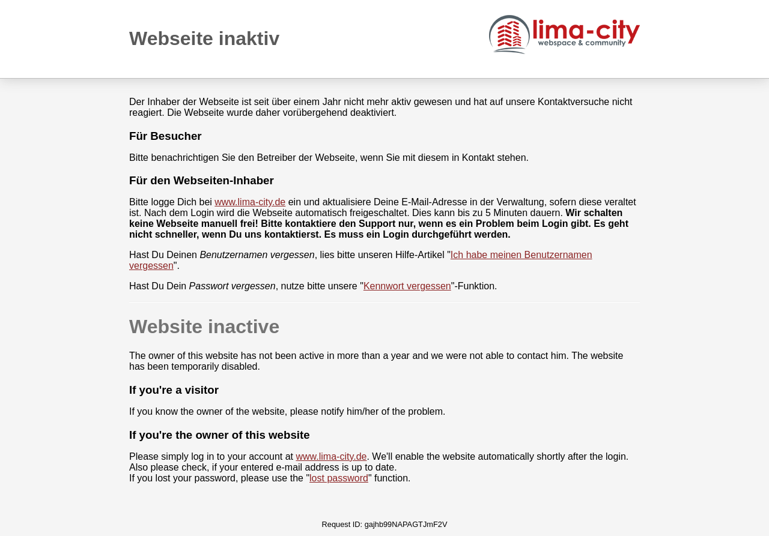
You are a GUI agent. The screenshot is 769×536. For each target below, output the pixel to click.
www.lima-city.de (249, 202)
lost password (338, 478)
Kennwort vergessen (407, 286)
